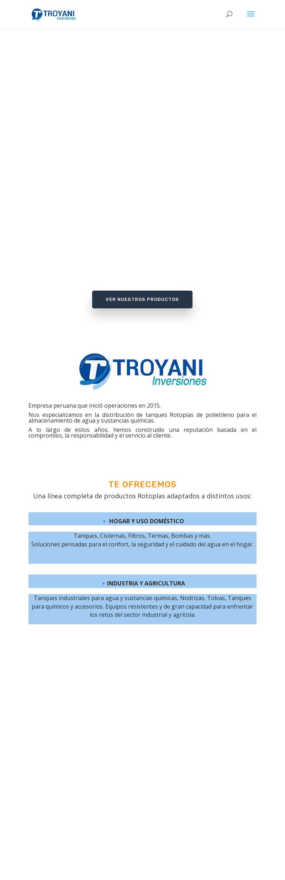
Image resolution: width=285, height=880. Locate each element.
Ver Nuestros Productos (142, 299)
